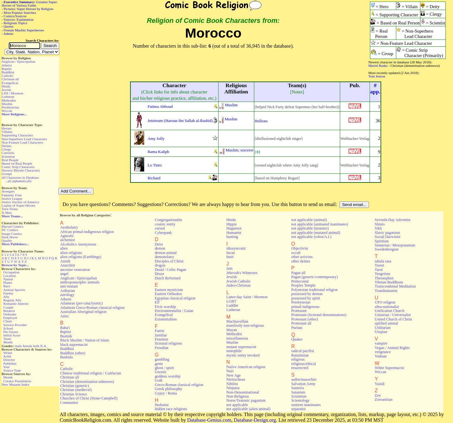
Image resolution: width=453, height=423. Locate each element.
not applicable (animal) (309, 220)
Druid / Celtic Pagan (170, 269)
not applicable (237, 405)
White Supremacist (389, 368)
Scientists (8, 156)
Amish (65, 261)
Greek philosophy (168, 389)
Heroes (7, 128)
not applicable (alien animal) (248, 409)
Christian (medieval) (76, 390)
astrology (67, 295)
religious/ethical (303, 364)
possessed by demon (307, 294)
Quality (7, 240)
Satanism (298, 392)
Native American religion (245, 367)
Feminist (161, 339)
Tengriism (382, 274)
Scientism (298, 396)
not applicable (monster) (310, 228)
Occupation (11, 272)
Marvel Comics (12, 226)
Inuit (230, 257)
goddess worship (168, 376)
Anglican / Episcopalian (18, 61)
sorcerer (247, 150)
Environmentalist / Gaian (174, 311)
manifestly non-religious (245, 325)
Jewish (6, 90)
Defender (10, 314)
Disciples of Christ (169, 261)
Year (6, 367)
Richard (154, 178)
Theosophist (384, 278)
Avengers (8, 191)
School (8, 328)
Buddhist (8, 72)
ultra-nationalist (387, 306)
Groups (7, 174)
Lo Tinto (155, 165)
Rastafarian (300, 355)
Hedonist (162, 405)
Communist (69, 402)
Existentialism (166, 319)
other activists (302, 257)
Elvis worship (165, 306)
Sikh (378, 228)
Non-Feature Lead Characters (22, 142)
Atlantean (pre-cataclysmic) (81, 303)
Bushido (66, 357)
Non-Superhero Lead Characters (24, 139)
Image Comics (12, 233)
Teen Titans (10, 209)
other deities (300, 261)
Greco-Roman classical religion (179, 385)
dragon (160, 265)
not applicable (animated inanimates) (319, 224)
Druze (159, 274)
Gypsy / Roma (166, 393)
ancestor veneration (75, 269)
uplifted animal (386, 323)
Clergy (6, 149)
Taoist (379, 265)
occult (296, 253)
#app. (375, 88)
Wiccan (7, 111)
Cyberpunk (163, 232)
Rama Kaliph (158, 151)
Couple (8, 307)
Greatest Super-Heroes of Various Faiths (30, 3)
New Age (233, 375)
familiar (161, 335)
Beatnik (66, 336)
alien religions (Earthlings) (80, 257)
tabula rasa (383, 261)
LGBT (231, 301)
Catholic (7, 75)
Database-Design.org (255, 420)
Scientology (300, 400)
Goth (158, 380)
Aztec (64, 316)
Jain (229, 268)
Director (9, 360)
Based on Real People (17, 163)
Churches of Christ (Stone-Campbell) (89, 398)
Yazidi (379, 384)
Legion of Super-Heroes (18, 205)
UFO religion (385, 302)
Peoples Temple (303, 285)
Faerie (160, 331)
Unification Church (389, 311)
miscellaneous (237, 338)
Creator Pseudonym (17, 381)
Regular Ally (12, 300)
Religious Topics (15, 23)
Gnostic (161, 372)
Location (9, 276)
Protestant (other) (304, 319)
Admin (8, 33)
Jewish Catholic (238, 281)
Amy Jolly (156, 138)
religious (298, 359)
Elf (157, 302)
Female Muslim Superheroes (24, 30)
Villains (7, 132)
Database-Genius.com (209, 420)
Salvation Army (303, 384)
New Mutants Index (15, 384)
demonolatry (164, 257)
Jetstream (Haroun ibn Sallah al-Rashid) (180, 120)
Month (8, 342)
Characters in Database (20, 177)
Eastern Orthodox (168, 294)
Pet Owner (10, 332)
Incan (230, 253)
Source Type (12, 370)
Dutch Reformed (168, 278)
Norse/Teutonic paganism (246, 400)
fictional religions (168, 343)
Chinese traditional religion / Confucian (90, 373)
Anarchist (67, 265)
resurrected (299, 368)
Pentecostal (300, 281)
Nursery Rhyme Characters (21, 170)
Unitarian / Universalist (393, 315)
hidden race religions (171, 409)
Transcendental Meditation (395, 286)
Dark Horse (10, 237)
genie (159, 364)
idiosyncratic (236, 248)
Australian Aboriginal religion (83, 311)
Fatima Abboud (160, 106)
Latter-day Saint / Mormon (246, 297)
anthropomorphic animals (79, 282)
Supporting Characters (17, 135)
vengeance (383, 352)
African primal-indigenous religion (87, 232)
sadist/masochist (303, 379)
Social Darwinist (387, 237)
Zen (378, 395)
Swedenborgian (386, 249)
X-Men (7, 212)
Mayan (231, 330)
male (18, 346)
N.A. (43, 346)
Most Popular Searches (20, 12)
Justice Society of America (20, 202)
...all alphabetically (18, 181)
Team (7, 339)
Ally (6, 297)
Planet (7, 282)
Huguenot (233, 228)
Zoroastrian (383, 399)
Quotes (9, 26)
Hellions (261, 121)
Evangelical (10, 83)
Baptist (7, 69)
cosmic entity (165, 224)
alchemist (67, 240)
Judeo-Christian (238, 285)
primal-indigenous (305, 306)
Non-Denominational (242, 392)
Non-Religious (237, 396)
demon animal (166, 253)
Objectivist (299, 248)
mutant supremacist (241, 347)
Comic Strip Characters (18, 167)
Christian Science (73, 394)
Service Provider (15, 325)
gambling (162, 359)
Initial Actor (11, 335)
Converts (8, 153)
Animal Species (14, 290)
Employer (10, 318)
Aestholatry (69, 227)
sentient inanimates (306, 405)
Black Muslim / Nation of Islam (84, 340)
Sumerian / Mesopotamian (395, 245)
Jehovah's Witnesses (241, 273)
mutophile (234, 351)
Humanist (233, 232)
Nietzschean (235, 379)
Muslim (7, 104)
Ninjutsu (233, 388)
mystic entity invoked (243, 355)
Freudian (162, 348)
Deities (7, 146)
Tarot (379, 269)
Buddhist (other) (73, 353)
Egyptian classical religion (175, 298)
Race (6, 286)
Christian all (10, 79)
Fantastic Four (12, 195)
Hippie (231, 224)
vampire (381, 343)
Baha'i (65, 327)
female (27, 346)
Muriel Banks (377, 65)
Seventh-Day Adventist (392, 220)
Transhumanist (386, 290)
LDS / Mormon (12, 93)
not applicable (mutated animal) (315, 232)
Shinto (380, 224)
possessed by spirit (305, 298)
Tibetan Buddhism (389, 282)
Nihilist (232, 384)
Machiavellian (237, 321)
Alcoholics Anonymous (78, 244)
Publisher (10, 363)
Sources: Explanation (19, 19)
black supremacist (74, 344)
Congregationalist (168, 220)
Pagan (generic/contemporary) (314, 277)
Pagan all (298, 273)
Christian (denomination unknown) (87, 381)
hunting (232, 237)
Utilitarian (382, 327)
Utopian (381, 332)
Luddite (232, 305)
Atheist (7, 65)
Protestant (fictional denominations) (318, 315)
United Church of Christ (393, 319)
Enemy (8, 293)
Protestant (299, 311)
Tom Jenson (376, 76)
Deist (159, 244)
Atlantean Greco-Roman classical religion (92, 307)
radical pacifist (302, 351)
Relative (9, 311)
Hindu (6, 86)
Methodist (9, 100)
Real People (10, 160)
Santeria (297, 388)
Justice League (12, 198)
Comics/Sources (15, 16)
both (36, 346)
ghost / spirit (164, 368)
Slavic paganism (387, 232)
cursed (160, 228)
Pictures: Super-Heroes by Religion (29, 9)
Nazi (230, 371)
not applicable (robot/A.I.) (311, 237)
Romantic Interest (16, 303)
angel (64, 274)
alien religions (71, 253)
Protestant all (301, 323)
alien (64, 248)
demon (160, 248)
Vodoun (381, 356)
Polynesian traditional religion (314, 290)
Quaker (297, 339)
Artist (7, 356)
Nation (8, 279)
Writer (7, 353)
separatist (298, 409)
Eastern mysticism (169, 290)
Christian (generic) (74, 385)
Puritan (296, 327)
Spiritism (382, 241)
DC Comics (10, 230)
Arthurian (67, 290)
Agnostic (67, 236)
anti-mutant (69, 286)
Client (7, 321)
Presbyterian (10, 107)
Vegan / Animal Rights (392, 348)
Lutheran (8, 96)
